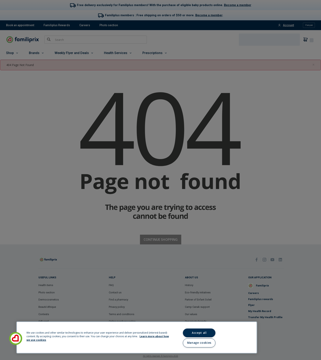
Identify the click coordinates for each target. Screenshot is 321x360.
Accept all (199, 333)
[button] (15, 338)
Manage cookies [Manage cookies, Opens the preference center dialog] (199, 343)
